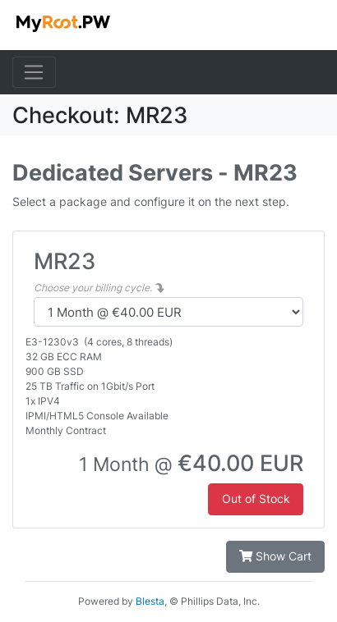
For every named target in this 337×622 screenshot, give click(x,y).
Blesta (150, 601)
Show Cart (275, 556)
